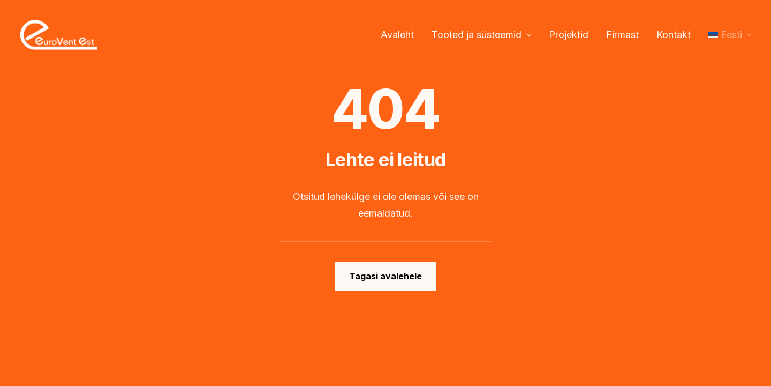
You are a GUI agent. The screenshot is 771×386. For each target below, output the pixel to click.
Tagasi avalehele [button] (385, 276)
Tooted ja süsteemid (481, 34)
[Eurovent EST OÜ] (58, 34)
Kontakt (673, 34)
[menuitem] (401, 35)
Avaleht (397, 34)
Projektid (568, 34)
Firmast (622, 34)
